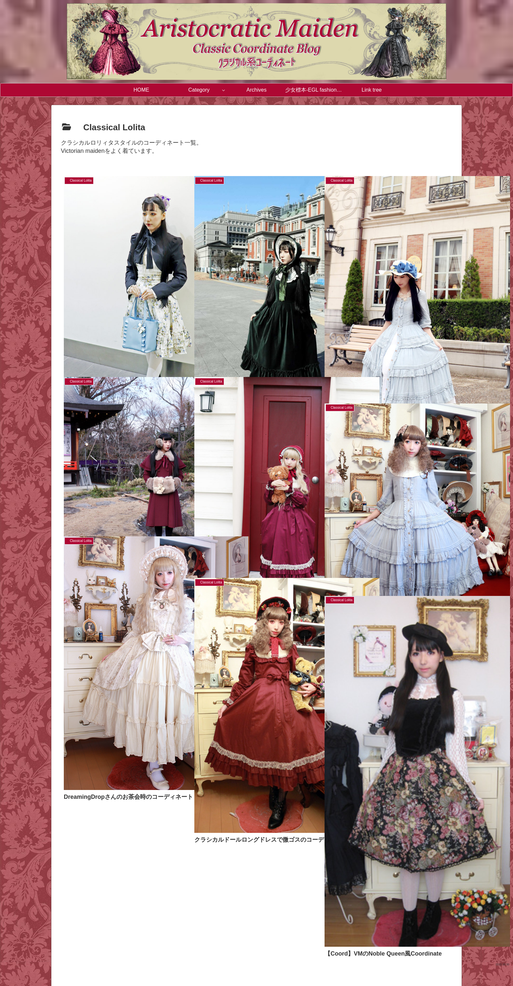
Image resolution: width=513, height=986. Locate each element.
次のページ (256, 881)
